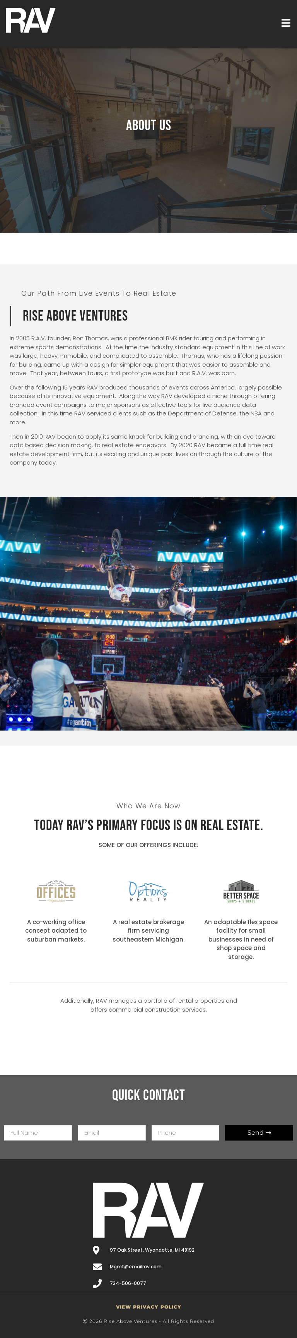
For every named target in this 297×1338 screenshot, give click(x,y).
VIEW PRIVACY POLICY (148, 1307)
